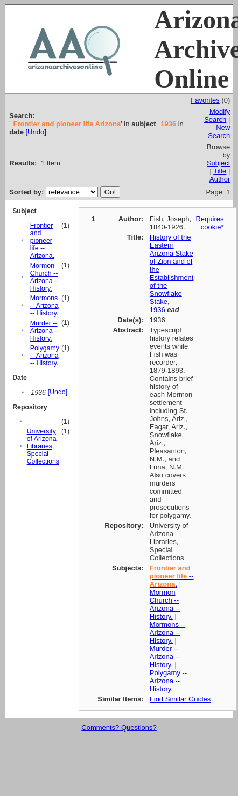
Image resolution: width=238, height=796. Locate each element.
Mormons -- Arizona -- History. (44, 305)
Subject (218, 163)
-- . (172, 576)
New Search (219, 132)
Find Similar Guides (180, 699)
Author (219, 179)
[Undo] (35, 132)
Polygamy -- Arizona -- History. (44, 355)
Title (219, 171)
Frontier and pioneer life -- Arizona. (42, 240)
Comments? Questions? (118, 727)
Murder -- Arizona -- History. (44, 331)
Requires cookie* (209, 223)
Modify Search (217, 115)
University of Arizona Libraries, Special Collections (43, 446)
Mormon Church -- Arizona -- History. (44, 277)
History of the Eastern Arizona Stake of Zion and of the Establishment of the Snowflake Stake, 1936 (172, 273)
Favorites (205, 100)
